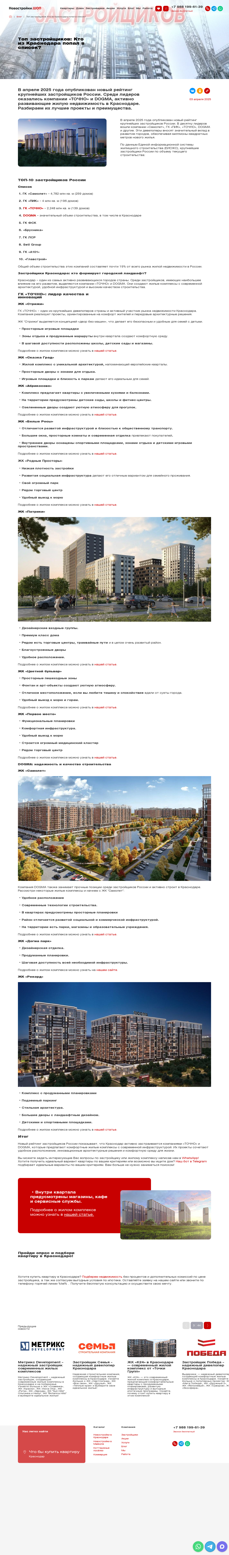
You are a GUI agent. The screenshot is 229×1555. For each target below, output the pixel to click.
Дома (80, 9)
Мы (138, 9)
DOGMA (29, 215)
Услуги (121, 9)
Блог (131, 9)
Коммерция (100, 1455)
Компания (128, 1427)
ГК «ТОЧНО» (33, 208)
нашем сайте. (107, 970)
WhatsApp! (190, 1158)
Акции (110, 9)
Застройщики (95, 9)
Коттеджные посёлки (101, 1449)
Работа (148, 9)
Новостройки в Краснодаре (103, 1436)
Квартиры (67, 9)
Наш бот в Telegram (191, 1161)
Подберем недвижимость (102, 1277)
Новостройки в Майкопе (103, 1443)
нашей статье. (105, 351)
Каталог (99, 1427)
